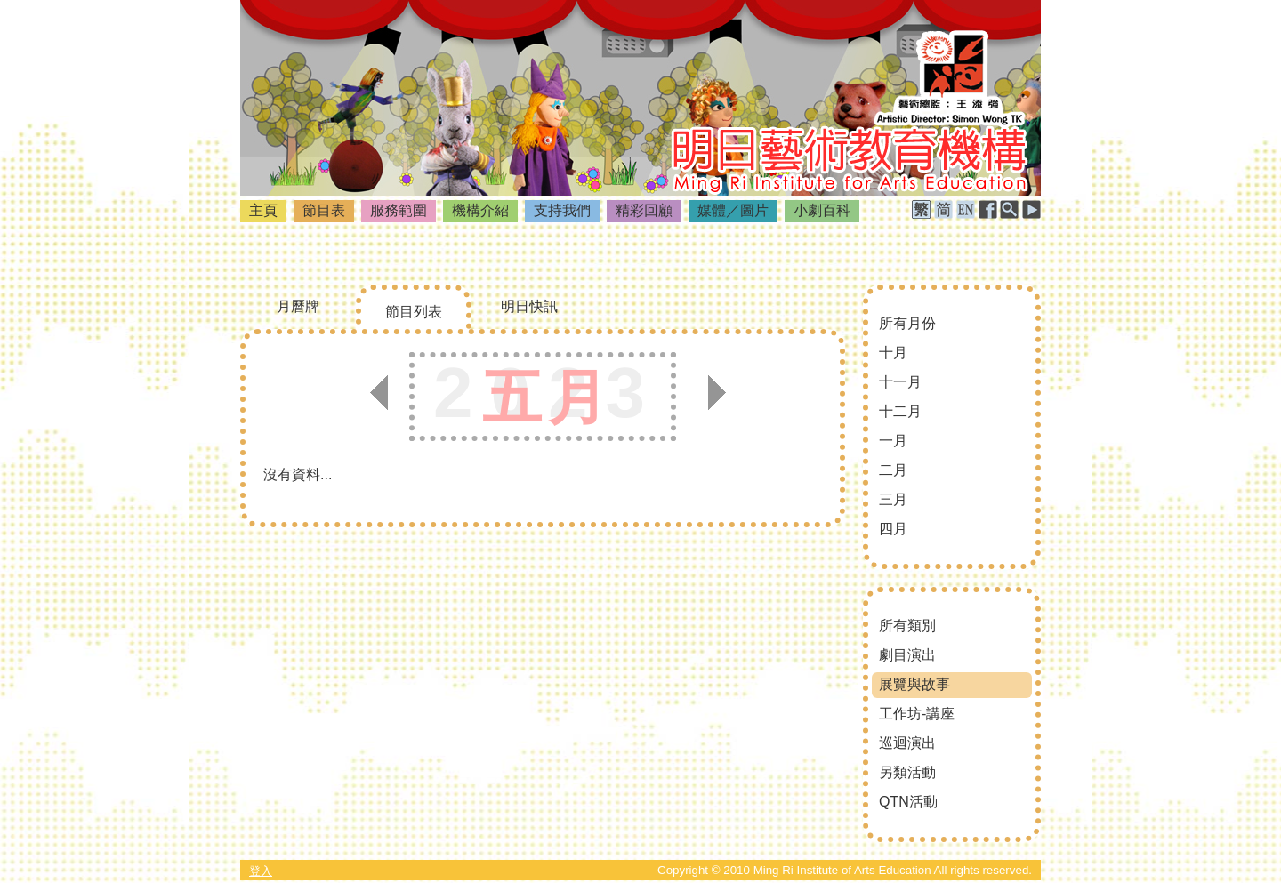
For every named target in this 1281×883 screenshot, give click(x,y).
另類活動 (907, 772)
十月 (893, 352)
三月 (893, 499)
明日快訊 (529, 306)
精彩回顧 (644, 210)
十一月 (900, 381)
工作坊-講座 (917, 713)
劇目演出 (907, 654)
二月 (893, 470)
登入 (260, 871)
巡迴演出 (907, 743)
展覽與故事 (914, 684)
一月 (893, 440)
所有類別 (907, 625)
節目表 (323, 210)
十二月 (900, 411)
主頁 (263, 210)
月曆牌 (298, 306)
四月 (893, 528)
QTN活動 (908, 801)
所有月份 (907, 323)
